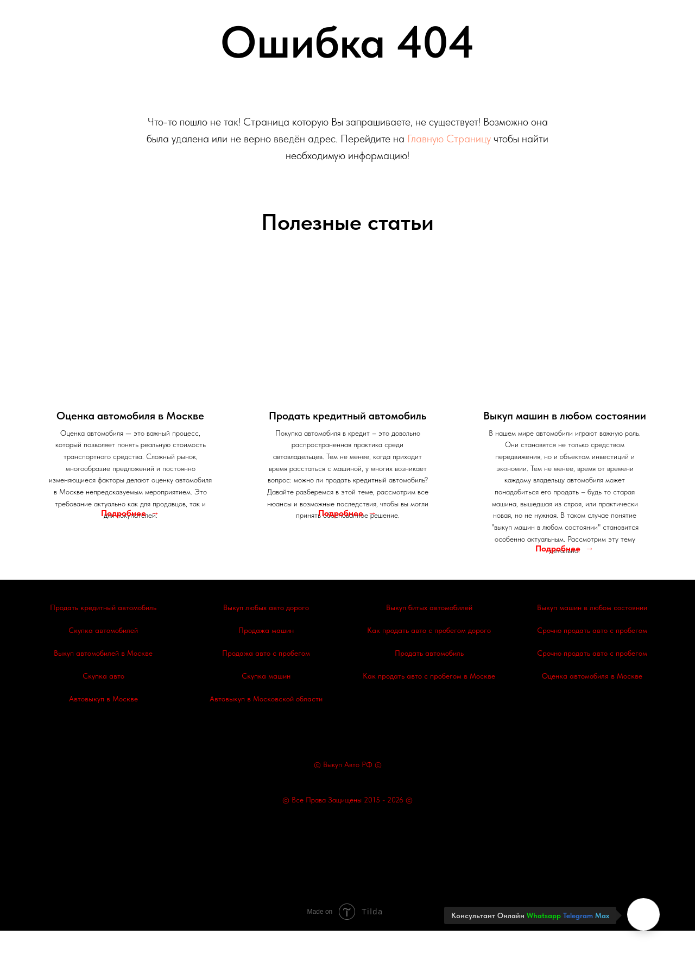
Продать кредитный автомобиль (103, 637)
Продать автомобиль (429, 683)
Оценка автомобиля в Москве (592, 705)
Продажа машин (266, 660)
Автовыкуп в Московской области (266, 728)
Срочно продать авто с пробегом (592, 660)
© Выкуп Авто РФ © (348, 793)
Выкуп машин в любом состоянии (592, 637)
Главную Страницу (449, 138)
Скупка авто (103, 705)
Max (602, 915)
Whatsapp (544, 915)
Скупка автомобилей (103, 660)
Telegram (578, 915)
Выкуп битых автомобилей (429, 637)
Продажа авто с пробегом (266, 683)
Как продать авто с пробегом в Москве (429, 705)
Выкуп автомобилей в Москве (103, 683)
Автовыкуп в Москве (103, 728)
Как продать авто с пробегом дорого (429, 660)
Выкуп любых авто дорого (266, 637)
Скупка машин (266, 705)
